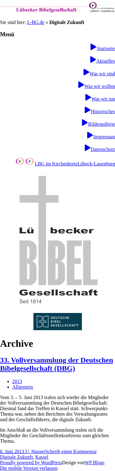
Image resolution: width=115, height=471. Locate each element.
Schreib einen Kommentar (71, 451)
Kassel (41, 457)
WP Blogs (95, 462)
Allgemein (22, 387)
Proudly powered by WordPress (31, 462)
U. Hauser (35, 451)
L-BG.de (35, 22)
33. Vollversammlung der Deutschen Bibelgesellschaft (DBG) (56, 364)
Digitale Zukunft (16, 457)
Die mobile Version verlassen (29, 468)
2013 (17, 381)
